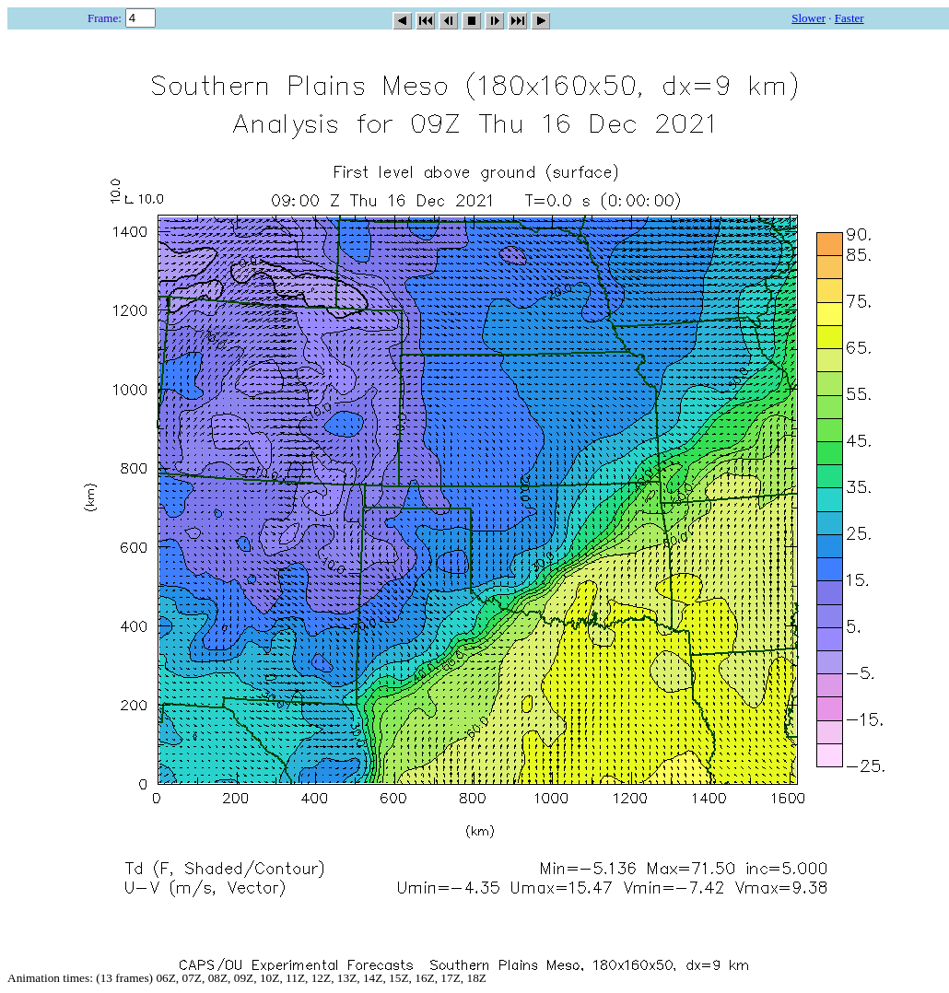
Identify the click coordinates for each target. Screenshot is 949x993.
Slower (808, 18)
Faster (849, 18)
